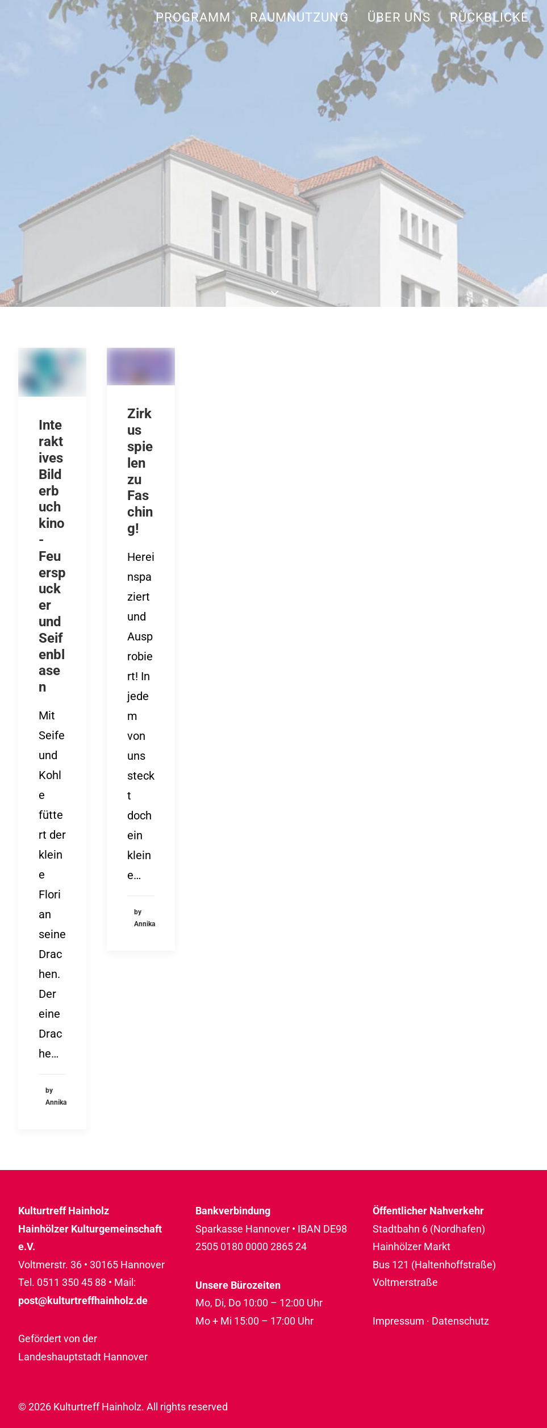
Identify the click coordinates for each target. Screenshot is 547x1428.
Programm (193, 17)
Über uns (399, 17)
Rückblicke (489, 17)
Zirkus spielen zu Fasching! (140, 471)
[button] (52, 372)
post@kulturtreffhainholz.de (83, 1300)
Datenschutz (460, 1321)
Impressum (398, 1321)
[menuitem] (197, 17)
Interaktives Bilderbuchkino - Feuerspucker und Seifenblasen (52, 556)
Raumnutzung (299, 17)
